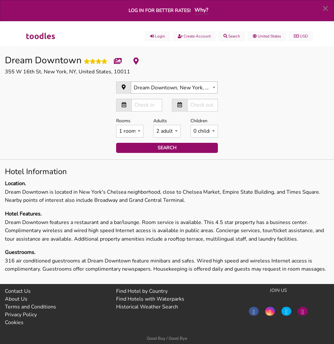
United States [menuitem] (267, 36)
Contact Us (18, 291)
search (167, 147)
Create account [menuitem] (194, 36)
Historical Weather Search (147, 306)
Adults (167, 128)
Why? (201, 10)
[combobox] (174, 88)
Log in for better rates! (159, 10)
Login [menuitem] (157, 36)
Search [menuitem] (231, 36)
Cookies (14, 322)
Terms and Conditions (30, 306)
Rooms (130, 128)
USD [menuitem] (301, 36)
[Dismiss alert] (325, 8)
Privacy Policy (21, 314)
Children (204, 128)
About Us (16, 299)
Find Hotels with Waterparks (150, 299)
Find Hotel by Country (142, 291)
